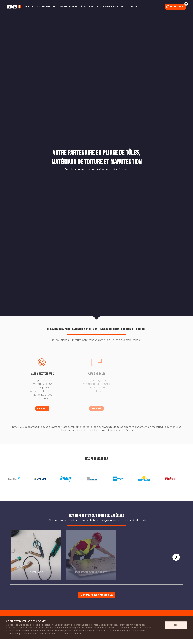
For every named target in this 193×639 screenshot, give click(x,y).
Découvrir (42, 408)
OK (176, 625)
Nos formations (107, 6)
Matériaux (43, 6)
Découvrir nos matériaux (97, 594)
